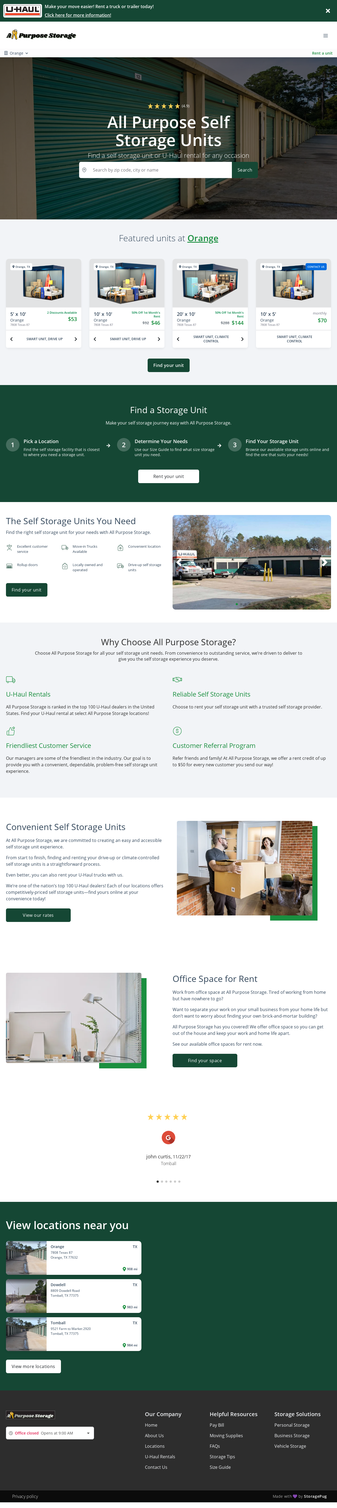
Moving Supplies (226, 1436)
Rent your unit (168, 476)
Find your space (205, 1061)
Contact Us (156, 1467)
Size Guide (220, 1467)
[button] (237, 604)
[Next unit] (75, 339)
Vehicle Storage (290, 1446)
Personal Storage (292, 1425)
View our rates (38, 915)
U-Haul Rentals (160, 1457)
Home (151, 1425)
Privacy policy (25, 1496)
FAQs (215, 1446)
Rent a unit (322, 53)
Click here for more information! (78, 15)
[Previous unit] (11, 339)
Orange (202, 238)
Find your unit (168, 365)
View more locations (33, 1366)
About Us (154, 1436)
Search (245, 170)
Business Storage (292, 1436)
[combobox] (50, 1433)
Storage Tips (222, 1457)
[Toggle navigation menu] (328, 35)
